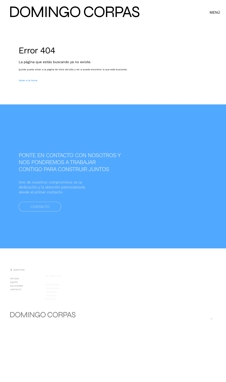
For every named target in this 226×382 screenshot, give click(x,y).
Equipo (14, 286)
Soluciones (16, 290)
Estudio (14, 283)
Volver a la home (28, 80)
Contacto (40, 214)
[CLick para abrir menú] (215, 12)
